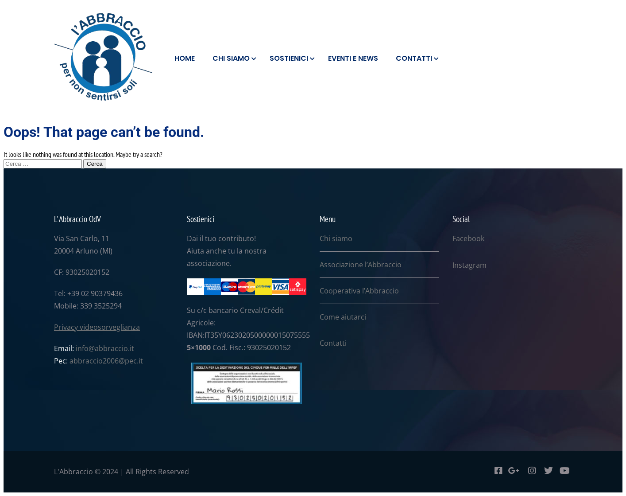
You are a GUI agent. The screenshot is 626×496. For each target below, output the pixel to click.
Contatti (333, 343)
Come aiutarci (343, 317)
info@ (85, 348)
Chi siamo (336, 238)
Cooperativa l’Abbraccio (359, 291)
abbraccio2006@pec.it (106, 361)
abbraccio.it (114, 348)
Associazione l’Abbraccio (361, 264)
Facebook (468, 238)
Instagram (469, 265)
